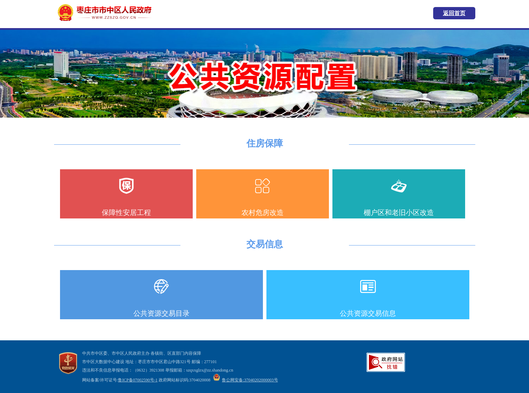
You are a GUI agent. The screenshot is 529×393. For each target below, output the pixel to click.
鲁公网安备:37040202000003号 (245, 380)
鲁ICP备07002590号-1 (138, 380)
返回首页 (454, 13)
